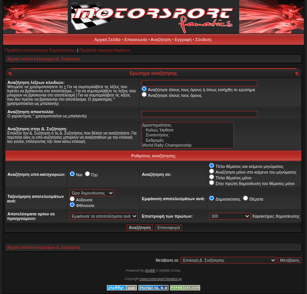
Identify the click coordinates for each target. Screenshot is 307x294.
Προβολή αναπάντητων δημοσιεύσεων (40, 50)
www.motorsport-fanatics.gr (160, 279)
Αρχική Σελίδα (107, 39)
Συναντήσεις (187, 135)
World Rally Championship (187, 145)
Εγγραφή (183, 39)
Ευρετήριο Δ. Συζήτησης (58, 59)
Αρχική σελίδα (20, 59)
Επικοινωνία (135, 39)
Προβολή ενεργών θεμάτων (105, 50)
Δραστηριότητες (187, 125)
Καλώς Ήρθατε (187, 130)
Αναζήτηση (161, 39)
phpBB (150, 270)
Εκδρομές (187, 140)
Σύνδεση (203, 39)
